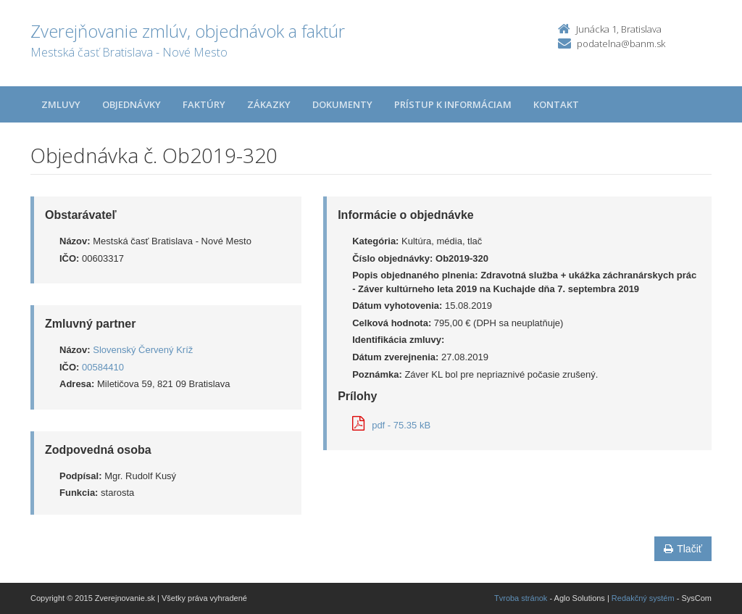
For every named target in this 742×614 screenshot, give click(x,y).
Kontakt (556, 104)
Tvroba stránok (520, 598)
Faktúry (204, 104)
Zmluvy (60, 104)
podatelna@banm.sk (621, 43)
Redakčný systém (643, 598)
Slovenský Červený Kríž (143, 349)
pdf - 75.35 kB (391, 425)
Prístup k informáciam (453, 104)
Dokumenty (342, 104)
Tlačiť (683, 549)
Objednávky (131, 104)
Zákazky (269, 104)
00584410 (103, 367)
